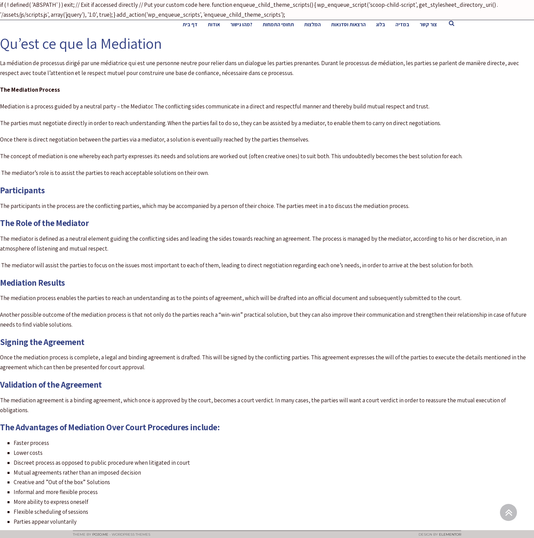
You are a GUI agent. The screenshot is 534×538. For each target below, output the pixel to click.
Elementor (450, 534)
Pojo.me (100, 534)
